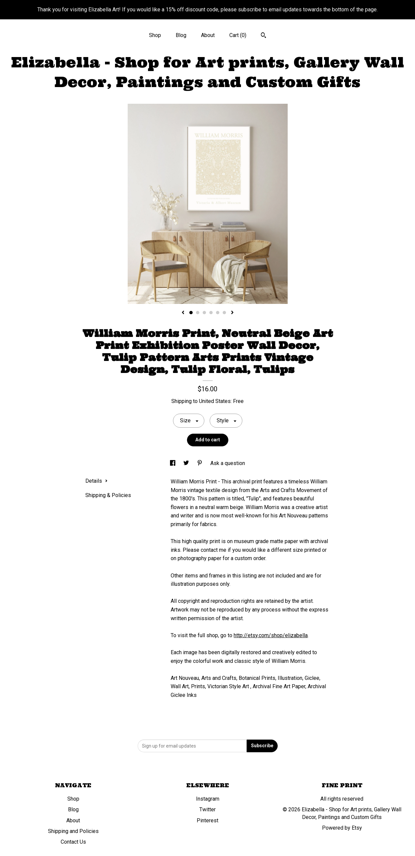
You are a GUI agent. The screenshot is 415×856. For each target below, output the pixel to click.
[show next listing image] (232, 313)
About (208, 35)
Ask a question (227, 463)
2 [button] (197, 312)
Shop (155, 35)
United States (215, 401)
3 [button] (204, 312)
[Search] (263, 36)
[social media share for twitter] (186, 463)
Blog (181, 35)
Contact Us (73, 842)
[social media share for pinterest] (200, 463)
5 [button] (217, 312)
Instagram (207, 799)
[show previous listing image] (183, 313)
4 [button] (211, 312)
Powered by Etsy (342, 828)
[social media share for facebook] (173, 463)
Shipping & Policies (108, 495)
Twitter (207, 809)
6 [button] (224, 312)
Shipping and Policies (73, 831)
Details (96, 481)
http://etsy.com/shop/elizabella (271, 635)
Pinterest (207, 820)
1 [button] (191, 312)
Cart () (237, 35)
